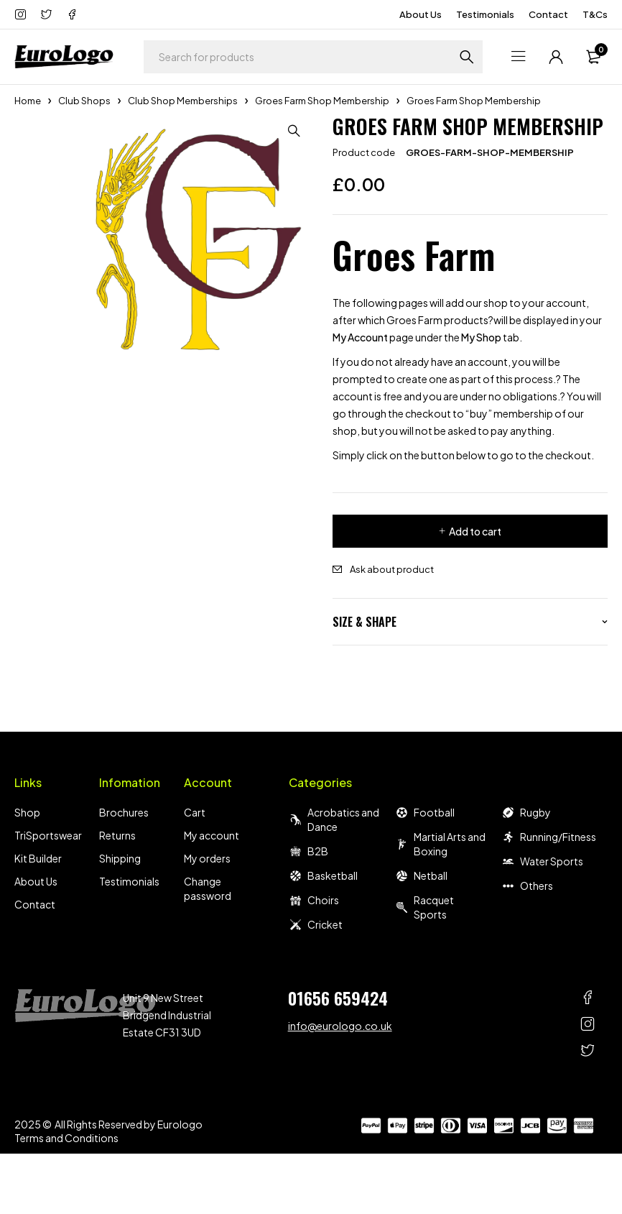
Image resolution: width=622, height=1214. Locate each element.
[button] (296, 130)
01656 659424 (338, 998)
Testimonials (485, 14)
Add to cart (475, 531)
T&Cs (595, 14)
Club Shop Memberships (183, 100)
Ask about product (392, 569)
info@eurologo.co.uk (340, 1025)
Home (27, 100)
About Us (420, 14)
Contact (548, 14)
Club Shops (84, 100)
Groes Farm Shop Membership (322, 100)
